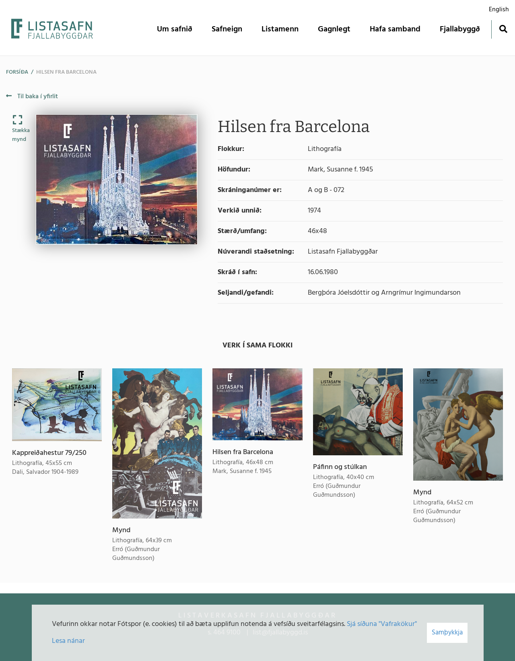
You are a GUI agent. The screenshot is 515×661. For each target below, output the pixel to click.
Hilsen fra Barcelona (66, 72)
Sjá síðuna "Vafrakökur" (382, 624)
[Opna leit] (503, 28)
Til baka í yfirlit (32, 96)
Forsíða (17, 72)
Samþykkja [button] (447, 632)
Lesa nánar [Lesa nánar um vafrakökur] (68, 641)
